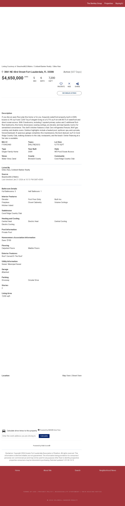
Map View (66, 376)
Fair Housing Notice (92, 491)
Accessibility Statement (67, 491)
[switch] (61, 85)
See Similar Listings (69, 93)
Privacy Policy (45, 491)
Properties (108, 3)
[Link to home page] (3, 3)
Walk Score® (45, 446)
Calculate (44, 436)
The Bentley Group (94, 3)
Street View (77, 376)
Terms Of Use (29, 491)
